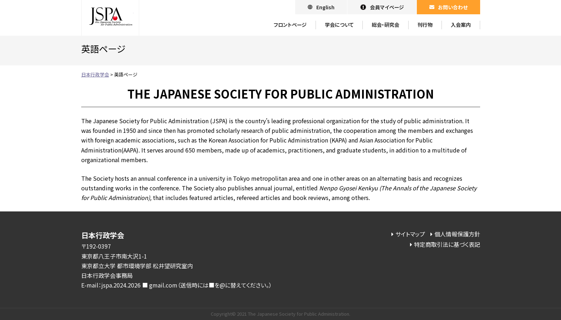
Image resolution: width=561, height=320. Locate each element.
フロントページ (290, 24)
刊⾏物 (425, 24)
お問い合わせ (453, 7)
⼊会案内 (461, 24)
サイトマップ (410, 234)
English (325, 7)
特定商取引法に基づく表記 (447, 244)
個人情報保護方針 (457, 234)
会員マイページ (387, 7)
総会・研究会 (385, 24)
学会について (339, 24)
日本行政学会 (110, 17)
